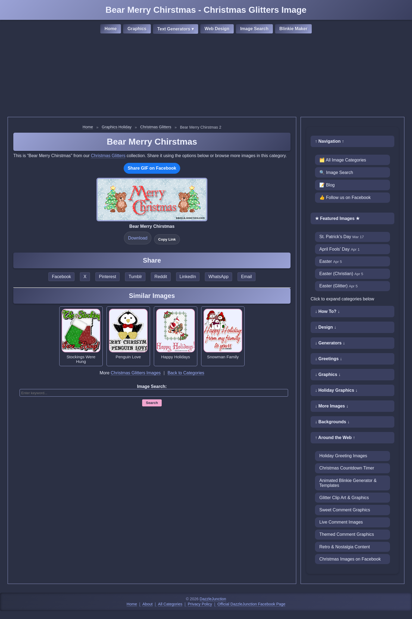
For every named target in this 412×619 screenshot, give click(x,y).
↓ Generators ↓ (330, 343)
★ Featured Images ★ (337, 218)
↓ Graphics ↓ (328, 374)
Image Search (254, 28)
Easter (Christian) (341, 273)
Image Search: (152, 386)
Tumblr (135, 276)
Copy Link (167, 239)
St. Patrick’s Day (341, 236)
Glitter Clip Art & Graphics (344, 497)
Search (152, 403)
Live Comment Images (341, 522)
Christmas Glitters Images (136, 373)
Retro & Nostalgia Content (344, 547)
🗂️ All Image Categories (342, 160)
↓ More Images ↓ (331, 406)
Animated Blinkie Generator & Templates (348, 483)
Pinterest (107, 276)
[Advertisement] (206, 76)
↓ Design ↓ (325, 327)
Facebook (61, 276)
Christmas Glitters (155, 127)
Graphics (136, 28)
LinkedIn (188, 276)
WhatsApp (218, 276)
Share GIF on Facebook (152, 168)
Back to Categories (185, 373)
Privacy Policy (200, 604)
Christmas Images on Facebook (350, 559)
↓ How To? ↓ (327, 311)
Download (137, 238)
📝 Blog (327, 185)
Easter (330, 261)
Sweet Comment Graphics (344, 510)
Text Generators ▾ (175, 29)
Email (246, 276)
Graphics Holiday (117, 127)
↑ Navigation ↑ (329, 141)
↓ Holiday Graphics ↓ (336, 390)
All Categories (170, 604)
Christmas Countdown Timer (346, 468)
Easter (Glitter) (338, 286)
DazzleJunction (213, 599)
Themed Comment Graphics (346, 534)
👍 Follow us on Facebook (345, 197)
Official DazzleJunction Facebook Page (251, 604)
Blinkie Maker (293, 28)
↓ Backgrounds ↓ (332, 421)
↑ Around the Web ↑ (335, 437)
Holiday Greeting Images (343, 455)
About (147, 604)
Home (111, 28)
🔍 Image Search (336, 172)
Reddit (160, 276)
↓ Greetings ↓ (328, 358)
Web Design (217, 28)
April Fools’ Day (339, 249)
